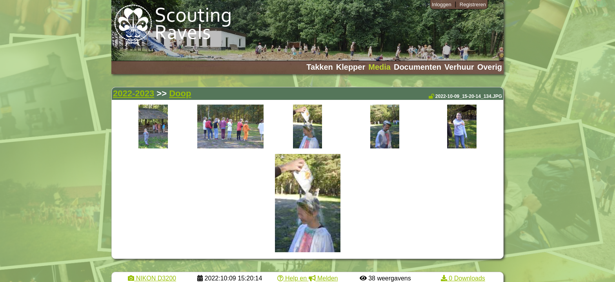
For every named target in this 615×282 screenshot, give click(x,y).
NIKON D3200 (152, 278)
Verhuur (459, 67)
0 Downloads (463, 278)
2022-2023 (133, 93)
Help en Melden (307, 278)
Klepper (350, 67)
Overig (489, 67)
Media (379, 67)
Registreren (473, 4)
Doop (180, 93)
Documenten (417, 67)
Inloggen (441, 4)
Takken (319, 67)
